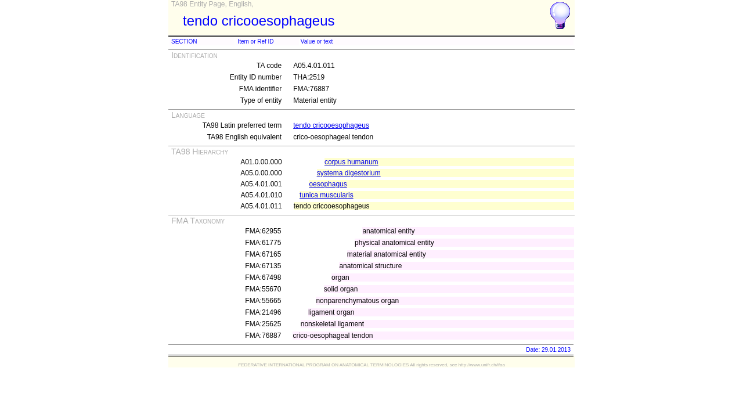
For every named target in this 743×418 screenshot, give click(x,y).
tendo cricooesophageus (331, 125)
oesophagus (328, 184)
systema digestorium (349, 173)
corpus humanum (351, 162)
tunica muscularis (327, 195)
